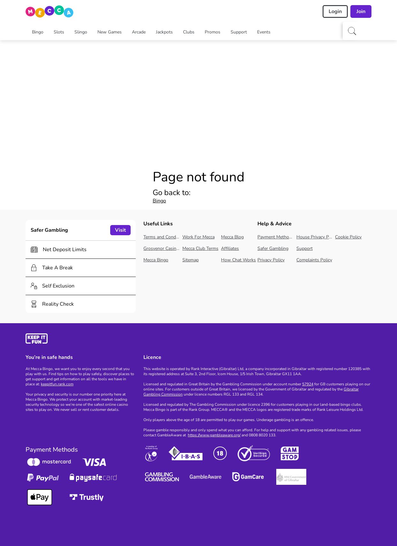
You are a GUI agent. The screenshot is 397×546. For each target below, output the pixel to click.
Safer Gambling (272, 248)
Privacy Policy (271, 260)
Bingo (159, 200)
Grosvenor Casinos (161, 248)
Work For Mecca (198, 237)
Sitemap (190, 260)
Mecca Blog (232, 237)
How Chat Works (238, 260)
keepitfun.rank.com (57, 384)
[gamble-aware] (81, 339)
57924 (307, 384)
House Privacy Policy (314, 237)
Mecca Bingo (155, 260)
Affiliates (230, 248)
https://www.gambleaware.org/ (214, 435)
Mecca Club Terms (200, 248)
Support (304, 248)
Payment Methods (275, 237)
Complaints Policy (314, 260)
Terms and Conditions (161, 237)
